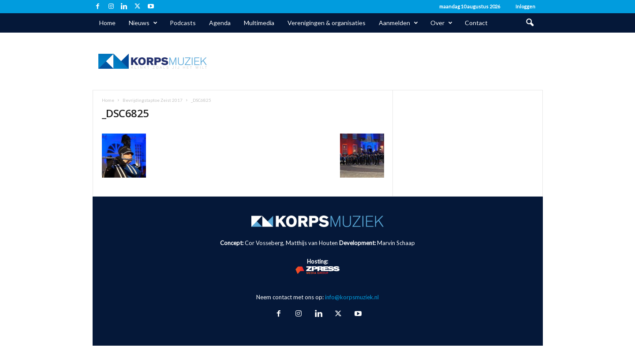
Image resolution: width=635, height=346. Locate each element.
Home (107, 22)
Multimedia (259, 22)
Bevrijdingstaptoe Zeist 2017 (153, 100)
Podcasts (183, 22)
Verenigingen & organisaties (327, 22)
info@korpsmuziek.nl (352, 297)
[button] (529, 23)
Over (441, 23)
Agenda (220, 22)
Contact (476, 22)
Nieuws (143, 23)
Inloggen (525, 6)
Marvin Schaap (396, 242)
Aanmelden (398, 23)
